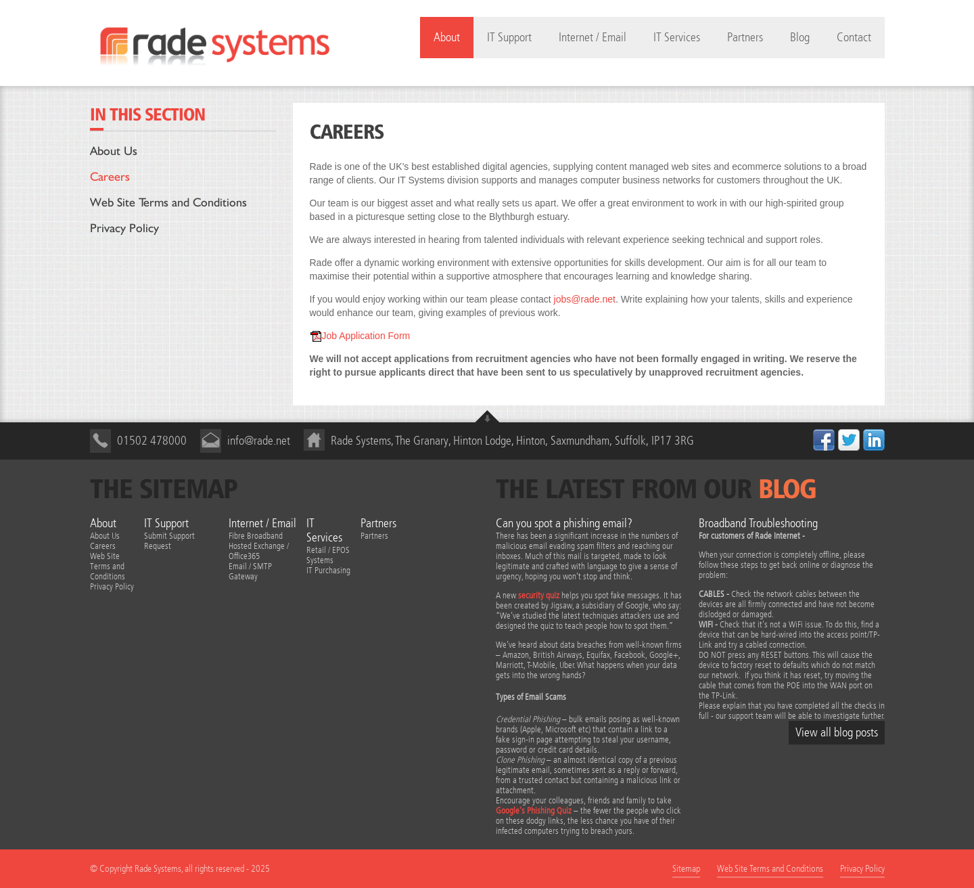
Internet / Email (592, 37)
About (103, 523)
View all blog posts (836, 733)
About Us (113, 150)
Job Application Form (360, 335)
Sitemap (686, 868)
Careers (110, 176)
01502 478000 (152, 441)
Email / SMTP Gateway (250, 571)
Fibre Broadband (256, 536)
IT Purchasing (328, 570)
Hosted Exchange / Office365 (259, 551)
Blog (800, 37)
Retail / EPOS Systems (328, 555)
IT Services (676, 37)
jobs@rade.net (585, 299)
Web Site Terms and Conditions (168, 202)
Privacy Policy (124, 228)
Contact (854, 37)
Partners (745, 37)
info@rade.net (258, 441)
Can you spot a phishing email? (564, 523)
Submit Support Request (169, 541)
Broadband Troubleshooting (758, 523)
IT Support (509, 37)
